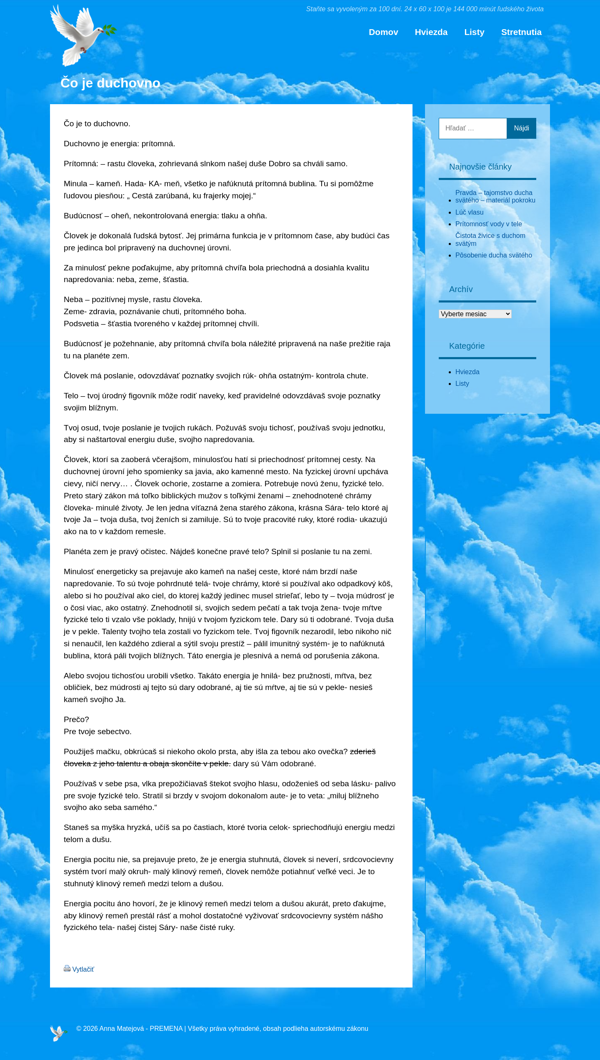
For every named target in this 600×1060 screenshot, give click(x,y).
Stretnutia (521, 32)
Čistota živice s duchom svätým (490, 239)
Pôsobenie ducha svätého (493, 255)
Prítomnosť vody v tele (488, 224)
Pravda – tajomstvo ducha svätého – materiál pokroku (495, 196)
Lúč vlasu (469, 212)
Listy (474, 32)
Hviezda (431, 32)
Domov (383, 32)
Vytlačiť (83, 969)
